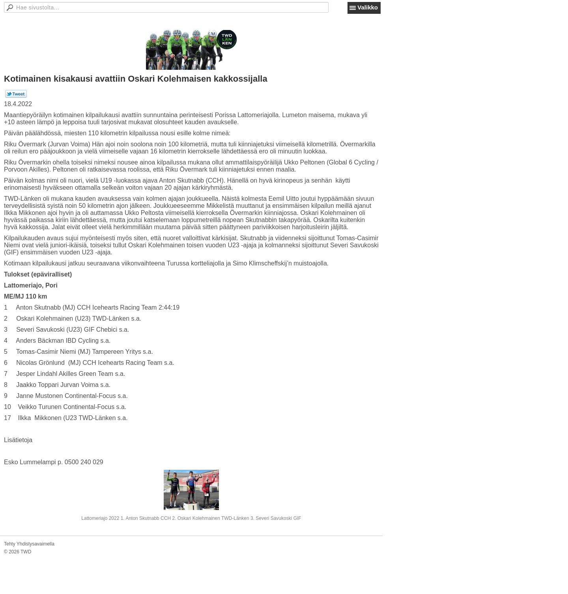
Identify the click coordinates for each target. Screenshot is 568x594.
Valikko (367, 7)
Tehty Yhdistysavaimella (29, 544)
